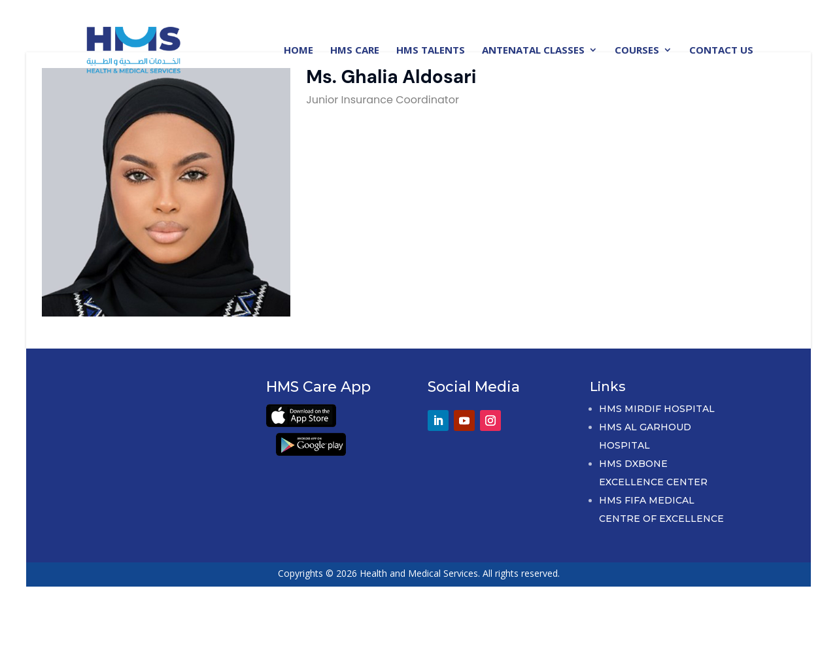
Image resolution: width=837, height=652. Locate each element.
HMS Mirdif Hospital (657, 409)
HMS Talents (430, 50)
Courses (637, 50)
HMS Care (354, 50)
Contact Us (721, 50)
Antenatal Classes (533, 50)
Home (298, 50)
